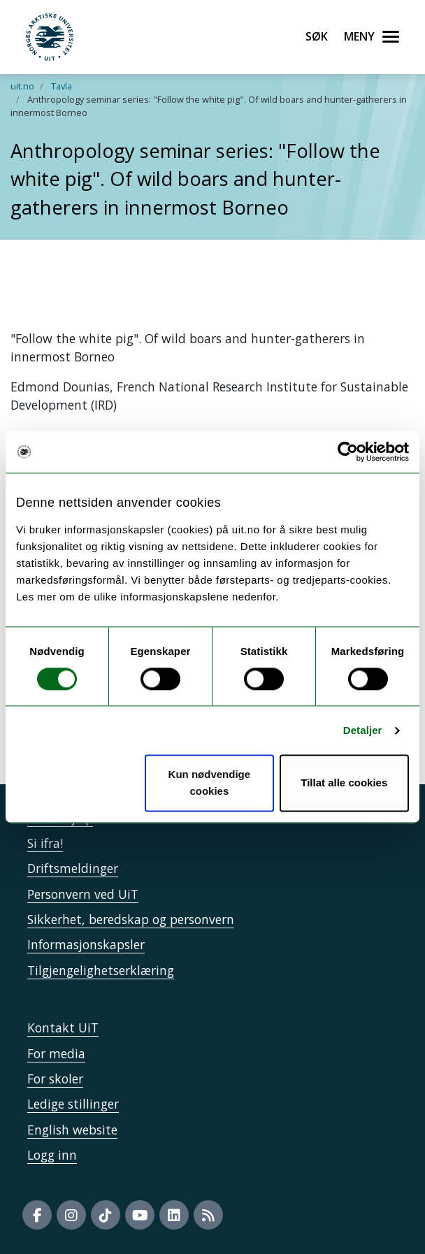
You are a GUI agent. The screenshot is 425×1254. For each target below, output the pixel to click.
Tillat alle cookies (344, 783)
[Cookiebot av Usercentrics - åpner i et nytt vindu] (348, 451)
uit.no (22, 86)
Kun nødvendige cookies (209, 783)
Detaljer (362, 730)
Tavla (61, 86)
